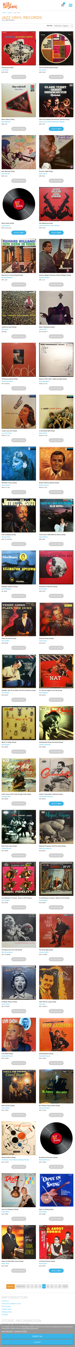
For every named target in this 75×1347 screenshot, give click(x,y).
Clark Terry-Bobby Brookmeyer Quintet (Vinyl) (54, 119)
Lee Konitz (5, 70)
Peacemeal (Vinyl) (7, 67)
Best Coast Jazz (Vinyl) (9, 846)
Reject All (38, 1336)
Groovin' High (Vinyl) (46, 171)
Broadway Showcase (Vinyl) (48, 1157)
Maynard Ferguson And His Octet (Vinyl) (52, 846)
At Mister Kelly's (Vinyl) (9, 1002)
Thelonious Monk (7, 381)
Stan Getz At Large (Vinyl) (47, 1002)
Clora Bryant (6, 485)
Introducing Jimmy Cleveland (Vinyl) (51, 742)
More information (7, 1331)
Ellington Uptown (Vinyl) (10, 586)
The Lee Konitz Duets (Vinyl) (48, 67)
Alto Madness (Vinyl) (46, 223)
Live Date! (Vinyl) (7, 1053)
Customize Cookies (20, 1331)
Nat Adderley (43, 692)
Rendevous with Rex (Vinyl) (48, 586)
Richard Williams (7, 277)
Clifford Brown (6, 848)
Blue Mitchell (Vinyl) (8, 171)
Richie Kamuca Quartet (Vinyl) (49, 483)
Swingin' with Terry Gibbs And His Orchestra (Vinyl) (19, 690)
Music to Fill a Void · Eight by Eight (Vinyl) (53, 379)
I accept (37, 1342)
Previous (21, 1286)
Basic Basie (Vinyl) (8, 223)
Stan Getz (42, 1004)
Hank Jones (43, 173)
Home (4, 12)
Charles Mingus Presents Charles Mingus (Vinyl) (55, 275)
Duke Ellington (6, 589)
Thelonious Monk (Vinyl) (10, 379)
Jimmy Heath (6, 537)
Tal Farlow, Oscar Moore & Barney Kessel (15, 1160)
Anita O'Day (5, 1004)
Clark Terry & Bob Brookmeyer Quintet (52, 122)
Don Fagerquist (44, 381)
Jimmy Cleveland (44, 744)
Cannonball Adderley (46, 796)
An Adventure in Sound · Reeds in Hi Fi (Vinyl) (54, 898)
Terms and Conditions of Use (11, 1303)
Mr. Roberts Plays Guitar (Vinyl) (49, 1105)
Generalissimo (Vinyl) (46, 1053)
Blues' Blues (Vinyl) (8, 119)
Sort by (49, 25)
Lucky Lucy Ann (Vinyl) (9, 431)
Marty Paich (43, 433)
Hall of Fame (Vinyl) (8, 1105)
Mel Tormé (5, 329)
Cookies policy (6, 1309)
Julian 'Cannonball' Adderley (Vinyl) (51, 794)
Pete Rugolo (6, 744)
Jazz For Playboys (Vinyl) (10, 1209)
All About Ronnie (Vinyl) (47, 1261)
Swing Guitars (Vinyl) (9, 1157)
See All (10, 1286)
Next (65, 1286)
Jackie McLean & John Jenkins (49, 225)
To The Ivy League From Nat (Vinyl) (50, 690)
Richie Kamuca (44, 485)
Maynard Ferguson (45, 848)
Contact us (5, 1301)
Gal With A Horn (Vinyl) (9, 483)
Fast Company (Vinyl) (9, 534)
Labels (10, 12)
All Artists (5, 1314)
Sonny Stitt (43, 329)
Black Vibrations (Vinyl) (47, 327)
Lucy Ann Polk (6, 433)
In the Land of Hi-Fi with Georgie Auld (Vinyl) (16, 794)
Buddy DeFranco (7, 1056)
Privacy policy (6, 1306)
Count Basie (6, 225)
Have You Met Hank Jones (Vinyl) (12, 1261)
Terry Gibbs (5, 641)
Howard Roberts (44, 1108)
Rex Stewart (43, 589)
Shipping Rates (7, 1312)
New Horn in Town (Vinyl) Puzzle (12, 275)
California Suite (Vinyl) (9, 327)
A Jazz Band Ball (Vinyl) (47, 431)
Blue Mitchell (6, 122)
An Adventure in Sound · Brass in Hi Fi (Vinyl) (17, 898)
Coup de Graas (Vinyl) (46, 638)
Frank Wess (5, 1212)
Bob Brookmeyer (7, 952)
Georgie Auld (6, 796)
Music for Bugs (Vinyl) (9, 742)
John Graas (43, 641)
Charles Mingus (44, 277)
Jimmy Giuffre (43, 952)
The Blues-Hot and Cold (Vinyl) (12, 950)
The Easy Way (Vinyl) (46, 950)
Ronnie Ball (43, 1263)
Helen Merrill (43, 537)
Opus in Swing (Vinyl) (46, 1209)
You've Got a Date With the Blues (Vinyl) (52, 534)
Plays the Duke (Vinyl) (9, 638)
